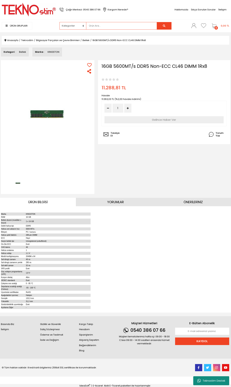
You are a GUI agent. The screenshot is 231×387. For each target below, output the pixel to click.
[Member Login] (193, 25)
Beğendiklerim (87, 345)
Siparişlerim (86, 334)
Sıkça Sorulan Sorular (203, 9)
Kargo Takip (86, 324)
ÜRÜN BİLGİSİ (38, 202)
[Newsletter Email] (202, 331)
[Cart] (219, 26)
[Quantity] (118, 108)
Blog (81, 350)
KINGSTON (53, 52)
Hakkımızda (181, 9)
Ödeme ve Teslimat (51, 334)
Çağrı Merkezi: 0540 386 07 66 (83, 9)
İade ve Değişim (49, 340)
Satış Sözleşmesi (50, 329)
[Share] (89, 71)
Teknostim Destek (211, 381)
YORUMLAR (115, 202)
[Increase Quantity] (127, 108)
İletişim (222, 9)
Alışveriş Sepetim (89, 340)
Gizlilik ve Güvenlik (50, 324)
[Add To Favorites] (89, 65)
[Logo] (29, 9)
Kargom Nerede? (118, 9)
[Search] (121, 25)
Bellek (22, 52)
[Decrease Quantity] (108, 108)
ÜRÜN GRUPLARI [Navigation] (17, 25)
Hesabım (84, 329)
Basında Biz (7, 324)
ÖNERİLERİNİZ (193, 202)
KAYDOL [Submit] (202, 341)
